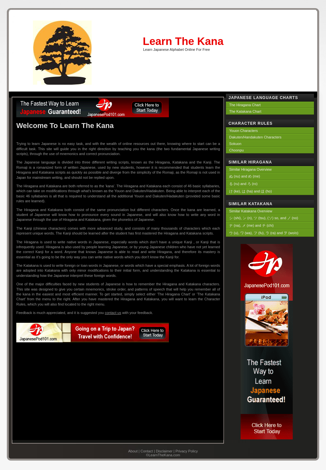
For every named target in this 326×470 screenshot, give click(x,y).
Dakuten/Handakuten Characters (255, 137)
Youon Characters (243, 131)
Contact (147, 451)
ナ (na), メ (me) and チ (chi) (251, 225)
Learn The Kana (183, 41)
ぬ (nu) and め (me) (244, 176)
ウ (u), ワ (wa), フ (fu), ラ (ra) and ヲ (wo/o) (263, 233)
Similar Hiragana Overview (250, 169)
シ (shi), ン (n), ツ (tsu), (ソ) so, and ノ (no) (263, 218)
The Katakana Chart (245, 111)
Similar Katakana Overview (250, 211)
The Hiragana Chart (245, 105)
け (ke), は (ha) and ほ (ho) (250, 191)
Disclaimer (164, 451)
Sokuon (235, 144)
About (133, 451)
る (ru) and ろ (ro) (243, 184)
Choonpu (236, 150)
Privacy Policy (186, 451)
